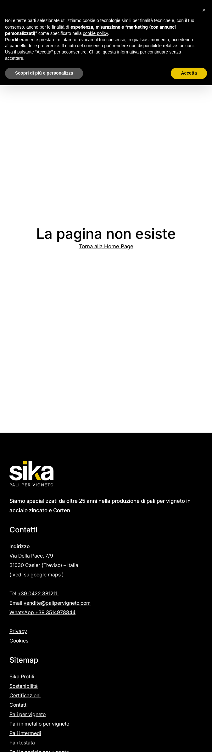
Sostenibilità (23, 686)
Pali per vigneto (27, 714)
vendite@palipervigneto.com (57, 603)
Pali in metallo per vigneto (39, 724)
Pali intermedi (25, 733)
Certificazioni (25, 695)
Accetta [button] (189, 73)
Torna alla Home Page (106, 246)
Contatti (18, 705)
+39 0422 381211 (38, 593)
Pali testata (22, 742)
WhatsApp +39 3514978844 (42, 612)
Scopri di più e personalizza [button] (44, 73)
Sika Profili (21, 676)
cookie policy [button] (95, 33)
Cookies (18, 640)
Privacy (18, 631)
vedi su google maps (37, 574)
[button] (204, 10)
